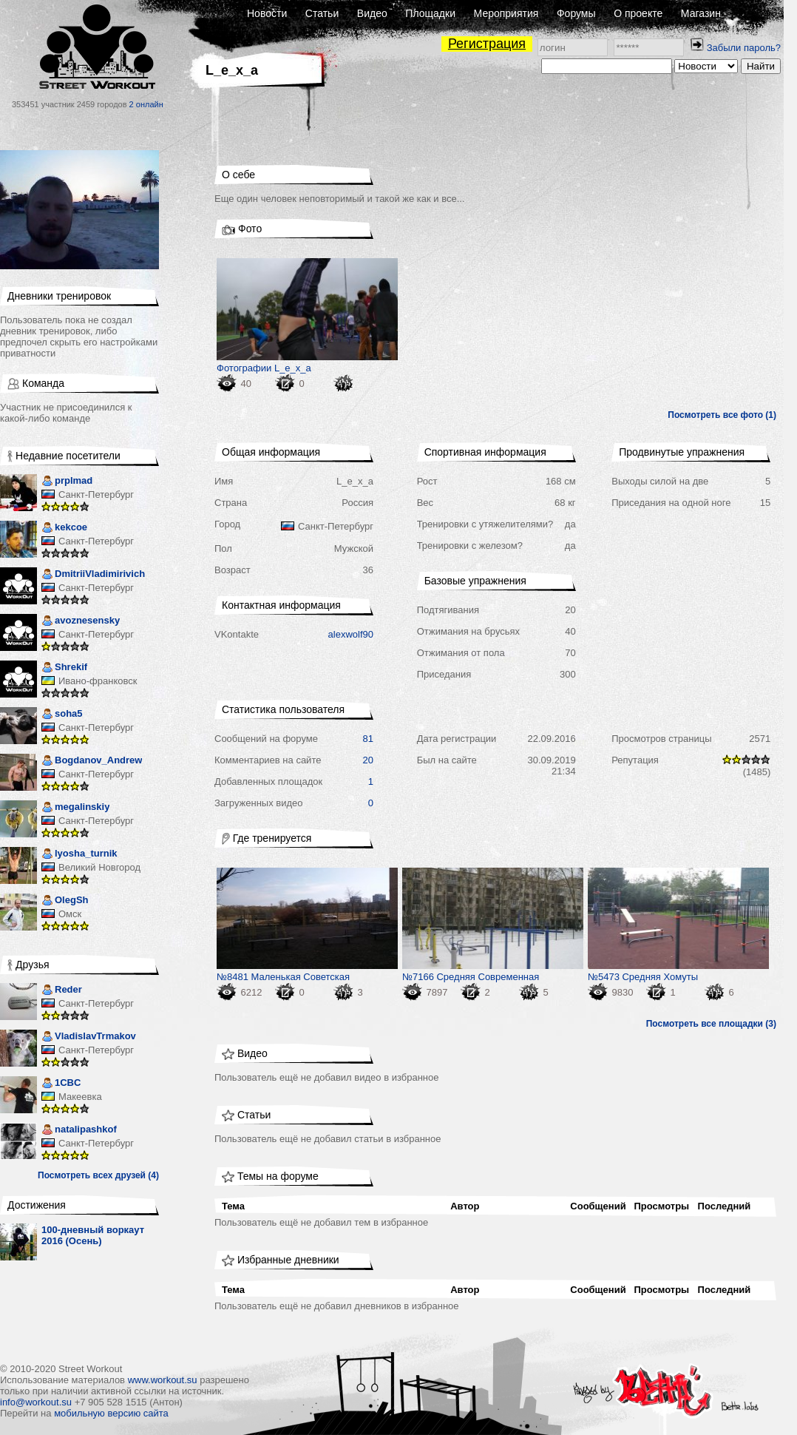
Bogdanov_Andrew (91, 761)
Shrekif (64, 668)
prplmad (66, 482)
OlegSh (65, 901)
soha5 (62, 715)
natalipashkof (79, 1131)
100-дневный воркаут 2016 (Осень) (92, 1235)
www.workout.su (162, 1379)
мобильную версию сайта (111, 1413)
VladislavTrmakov (88, 1037)
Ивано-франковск (97, 680)
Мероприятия (506, 13)
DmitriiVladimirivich (93, 575)
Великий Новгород (99, 867)
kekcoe (64, 528)
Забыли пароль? (744, 47)
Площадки (430, 13)
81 (368, 738)
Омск (69, 913)
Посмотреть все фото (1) (722, 415)
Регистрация (487, 43)
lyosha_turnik (79, 855)
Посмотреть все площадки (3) (711, 1024)
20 (368, 760)
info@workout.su (36, 1402)
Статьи (322, 13)
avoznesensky (80, 622)
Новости (267, 13)
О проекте (638, 13)
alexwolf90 (350, 634)
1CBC (61, 1084)
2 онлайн (146, 104)
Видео (372, 13)
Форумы (576, 13)
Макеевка (80, 1096)
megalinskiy (75, 808)
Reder (61, 991)
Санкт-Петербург (96, 494)
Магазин (701, 13)
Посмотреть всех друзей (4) (98, 1175)
